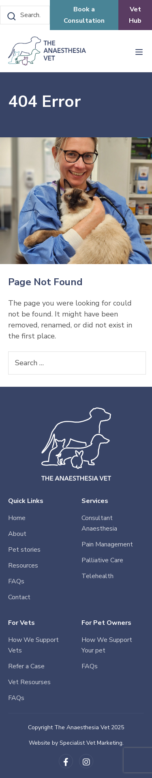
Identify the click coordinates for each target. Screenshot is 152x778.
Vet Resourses (29, 682)
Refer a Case (26, 666)
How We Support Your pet (106, 645)
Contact (19, 597)
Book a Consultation (84, 15)
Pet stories (24, 549)
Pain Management (107, 544)
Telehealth (97, 576)
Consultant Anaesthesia (99, 523)
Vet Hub (135, 15)
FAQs (16, 581)
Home (17, 518)
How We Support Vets (33, 645)
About (17, 533)
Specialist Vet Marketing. (92, 743)
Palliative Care (102, 560)
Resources (23, 565)
